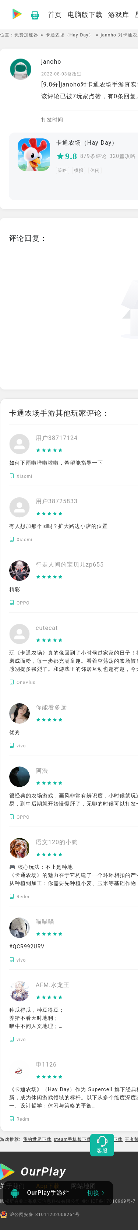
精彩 (14, 589)
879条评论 (93, 156)
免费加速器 (26, 35)
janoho (51, 61)
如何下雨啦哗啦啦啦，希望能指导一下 (56, 463)
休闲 (95, 170)
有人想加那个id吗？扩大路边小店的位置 (58, 526)
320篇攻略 (123, 156)
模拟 (79, 170)
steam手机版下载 (73, 1139)
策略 (62, 170)
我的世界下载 (37, 1139)
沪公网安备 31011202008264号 (40, 1214)
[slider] (57, 450)
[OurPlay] (33, 1172)
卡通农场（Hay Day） (69, 35)
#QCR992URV (27, 946)
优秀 (14, 732)
